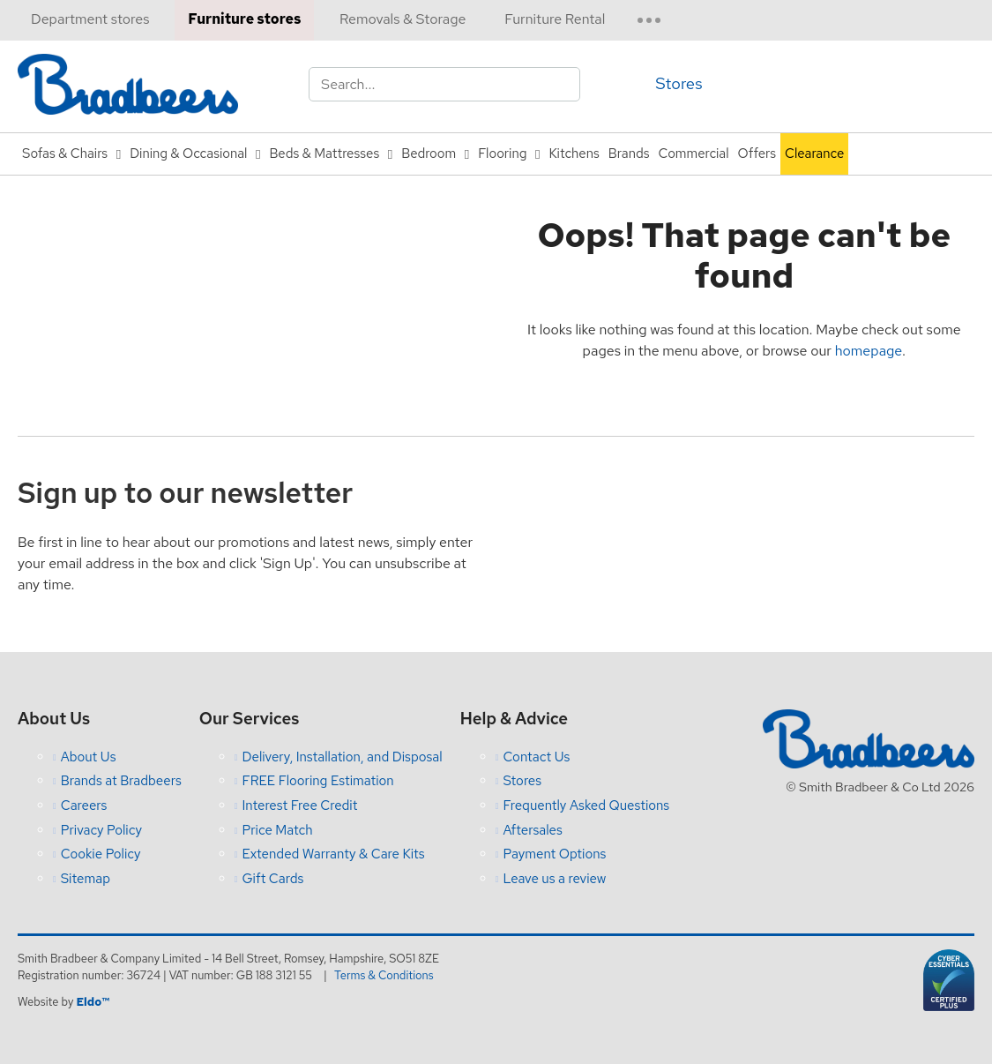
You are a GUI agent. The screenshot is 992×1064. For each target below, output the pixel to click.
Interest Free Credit (299, 805)
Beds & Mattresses (324, 153)
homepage (868, 350)
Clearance (814, 153)
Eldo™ (92, 1001)
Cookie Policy (101, 854)
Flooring (502, 153)
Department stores (90, 19)
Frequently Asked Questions (586, 805)
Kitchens (573, 153)
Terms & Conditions (386, 975)
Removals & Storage (402, 19)
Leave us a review (554, 879)
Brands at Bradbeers (121, 781)
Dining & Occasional (188, 153)
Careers (84, 805)
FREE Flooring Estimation (317, 781)
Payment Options (554, 854)
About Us (88, 757)
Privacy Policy (101, 830)
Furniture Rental (554, 19)
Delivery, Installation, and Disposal (342, 757)
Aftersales (533, 830)
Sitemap (85, 879)
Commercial (694, 153)
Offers (757, 153)
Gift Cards (272, 879)
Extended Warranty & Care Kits (333, 854)
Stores (678, 83)
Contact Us (536, 757)
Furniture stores (244, 19)
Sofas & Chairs (65, 153)
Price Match (277, 830)
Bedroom (428, 153)
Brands (629, 153)
